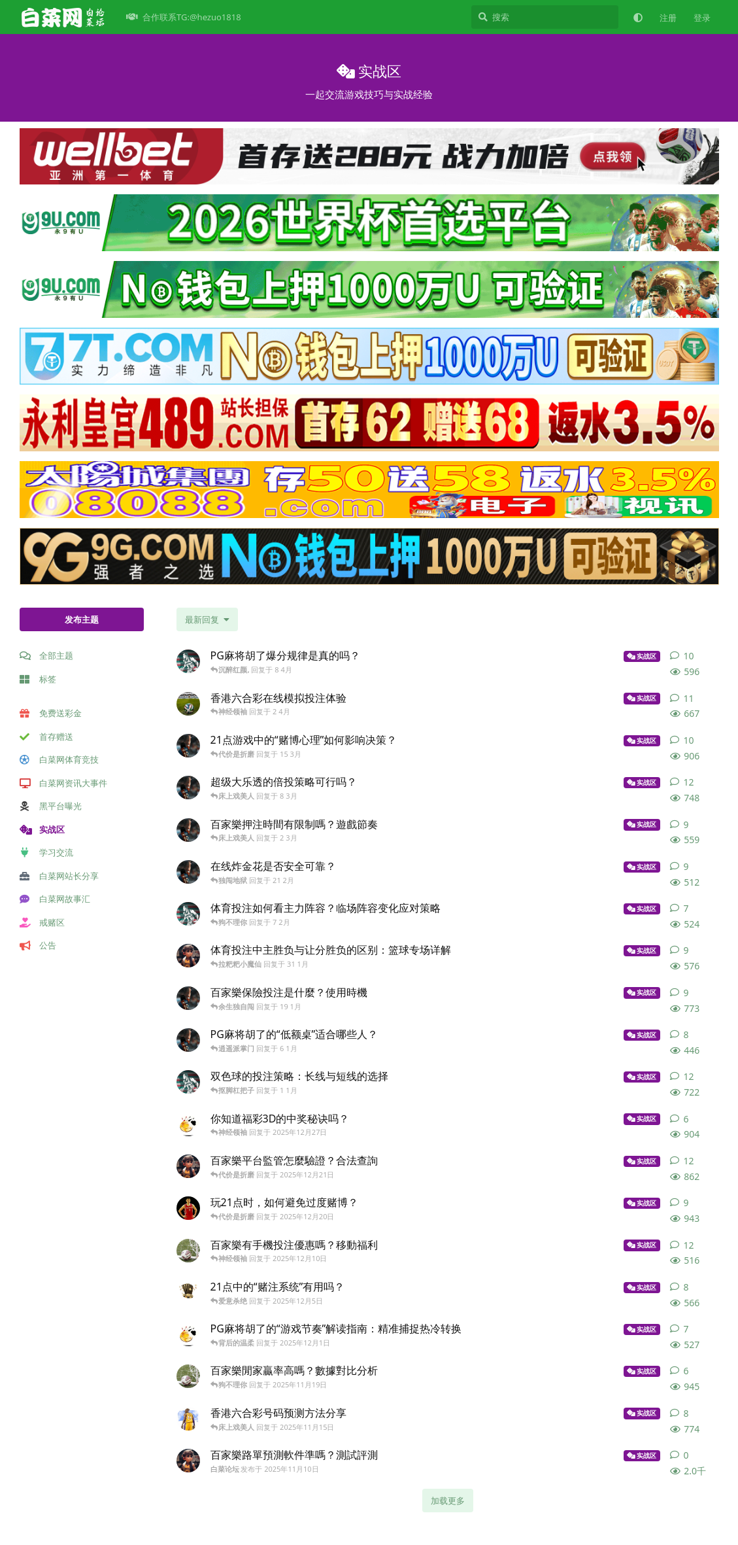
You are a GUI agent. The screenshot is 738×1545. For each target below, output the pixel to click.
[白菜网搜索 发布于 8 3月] (188, 787)
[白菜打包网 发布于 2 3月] (188, 830)
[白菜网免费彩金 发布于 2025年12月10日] (188, 1250)
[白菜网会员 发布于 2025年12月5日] (188, 1292)
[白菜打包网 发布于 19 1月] (188, 998)
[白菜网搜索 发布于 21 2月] (188, 872)
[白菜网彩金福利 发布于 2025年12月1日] (188, 1334)
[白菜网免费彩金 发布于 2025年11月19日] (188, 1376)
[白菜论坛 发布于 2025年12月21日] (188, 1166)
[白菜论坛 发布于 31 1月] (188, 955)
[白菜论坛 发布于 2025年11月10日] (188, 1460)
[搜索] (544, 17)
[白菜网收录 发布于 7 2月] (188, 914)
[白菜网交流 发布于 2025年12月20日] (188, 1208)
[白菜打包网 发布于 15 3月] (188, 745)
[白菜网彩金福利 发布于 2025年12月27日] (188, 1124)
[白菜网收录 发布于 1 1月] (188, 1082)
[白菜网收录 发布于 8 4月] (188, 661)
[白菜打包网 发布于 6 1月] (188, 1040)
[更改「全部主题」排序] (207, 619)
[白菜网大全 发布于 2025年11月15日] (188, 1419)
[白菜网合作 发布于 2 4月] (188, 704)
